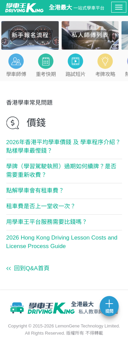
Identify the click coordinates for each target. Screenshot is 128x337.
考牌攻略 (105, 74)
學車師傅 (16, 74)
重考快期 (46, 74)
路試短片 (75, 74)
